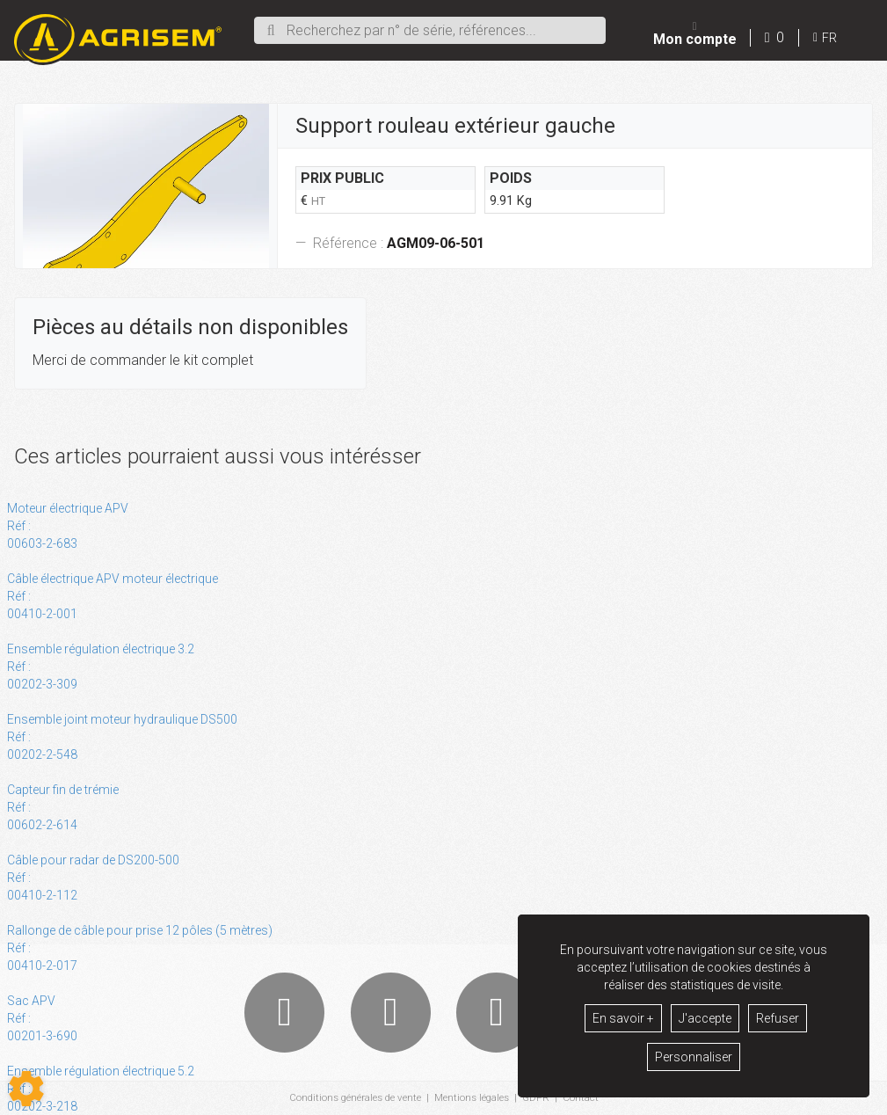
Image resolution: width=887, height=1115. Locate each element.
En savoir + (623, 1018)
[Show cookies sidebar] (26, 1088)
